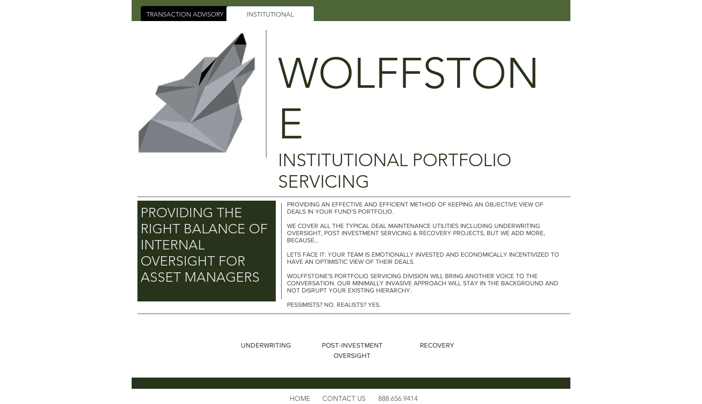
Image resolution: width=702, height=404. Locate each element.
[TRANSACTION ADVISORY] (185, 15)
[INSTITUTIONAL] (270, 15)
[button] (343, 398)
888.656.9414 (398, 398)
